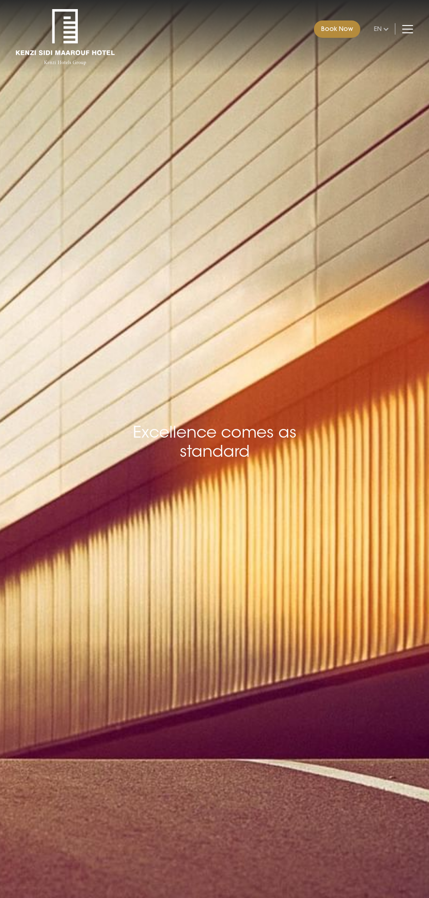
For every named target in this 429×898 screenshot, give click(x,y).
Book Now (337, 29)
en (378, 29)
